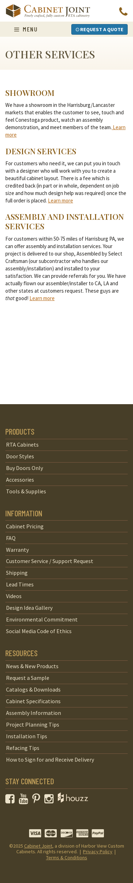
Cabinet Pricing (25, 526)
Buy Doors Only (24, 467)
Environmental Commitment (42, 619)
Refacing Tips (22, 747)
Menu (26, 29)
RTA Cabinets (22, 444)
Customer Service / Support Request (49, 560)
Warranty (17, 549)
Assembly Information (33, 712)
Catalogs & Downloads (33, 689)
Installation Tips (26, 736)
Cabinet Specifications (33, 701)
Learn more (60, 200)
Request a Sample (27, 677)
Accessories (20, 479)
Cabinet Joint (38, 846)
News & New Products (32, 666)
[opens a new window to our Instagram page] (50, 800)
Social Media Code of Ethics (39, 631)
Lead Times (20, 584)
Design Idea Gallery (29, 607)
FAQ (11, 537)
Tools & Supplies (26, 491)
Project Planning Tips (32, 724)
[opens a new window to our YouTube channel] (25, 800)
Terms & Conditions (66, 857)
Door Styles (20, 456)
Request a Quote (99, 29)
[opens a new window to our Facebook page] (11, 800)
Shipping (17, 572)
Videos (14, 596)
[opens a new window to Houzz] (73, 800)
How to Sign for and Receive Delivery (50, 759)
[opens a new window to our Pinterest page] (37, 800)
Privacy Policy (97, 851)
